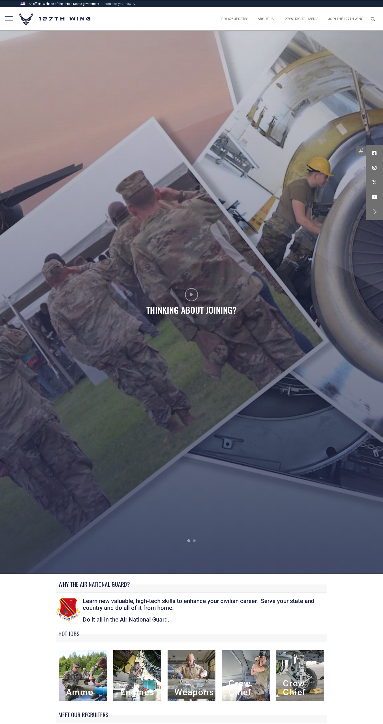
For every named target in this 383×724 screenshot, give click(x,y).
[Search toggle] (374, 18)
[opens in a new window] (235, 19)
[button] (119, 3)
